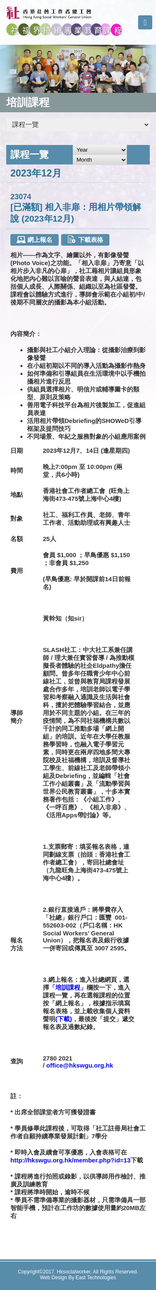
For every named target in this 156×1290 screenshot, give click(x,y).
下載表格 (85, 239)
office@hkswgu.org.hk (79, 1065)
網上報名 (34, 239)
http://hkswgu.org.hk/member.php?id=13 (70, 1160)
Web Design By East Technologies (78, 1277)
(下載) (63, 1018)
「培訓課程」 (68, 987)
